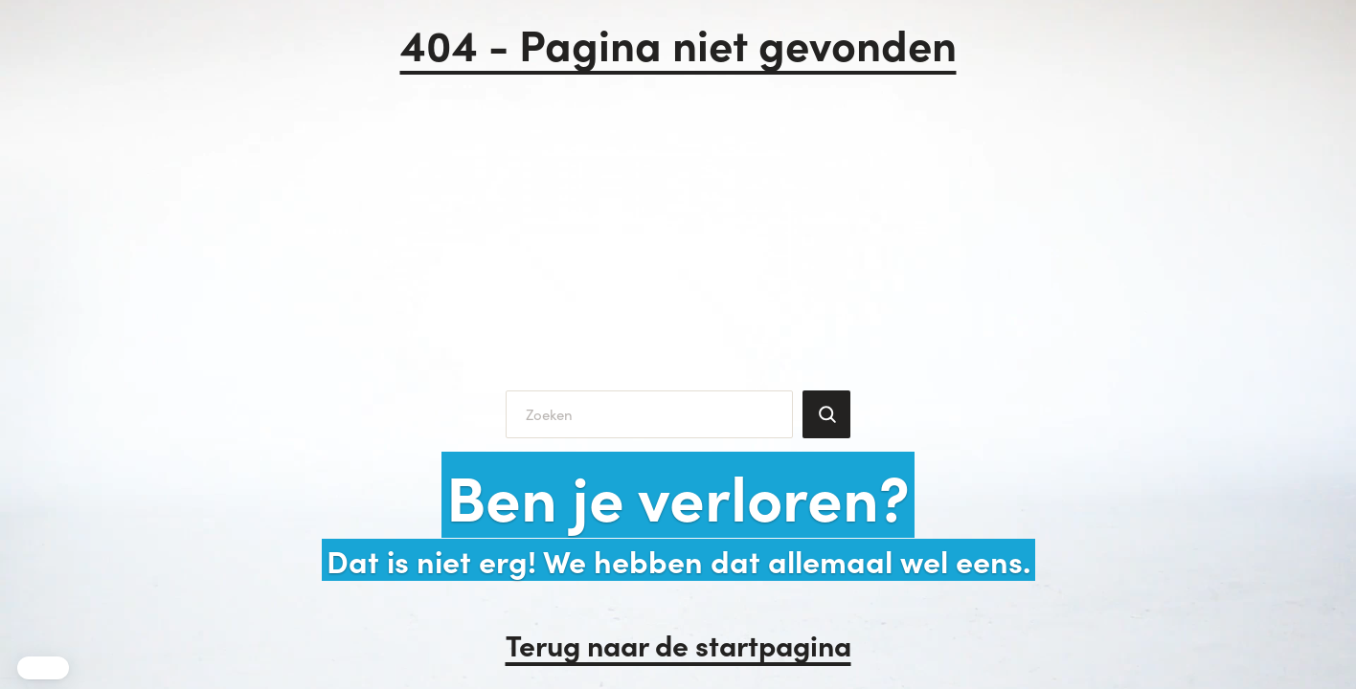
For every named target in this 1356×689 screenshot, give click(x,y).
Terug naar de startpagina (678, 644)
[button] (43, 667)
